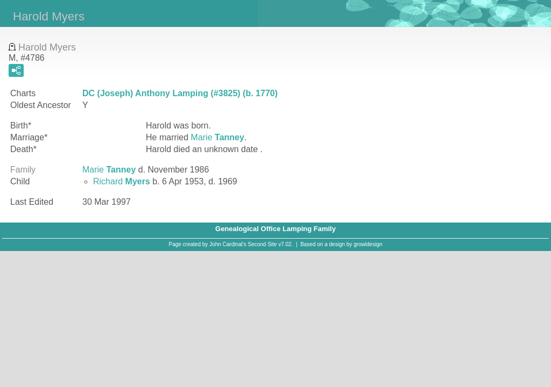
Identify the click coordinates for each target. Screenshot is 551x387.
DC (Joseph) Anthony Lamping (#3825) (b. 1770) (180, 93)
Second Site (262, 244)
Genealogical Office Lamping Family (275, 229)
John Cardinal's (227, 244)
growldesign (368, 244)
